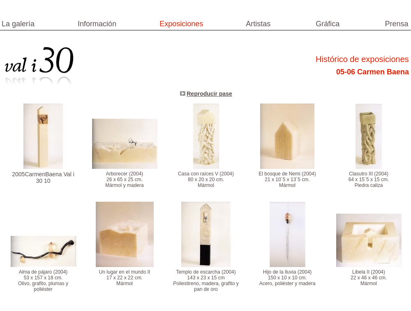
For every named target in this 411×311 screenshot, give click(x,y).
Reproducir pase (209, 93)
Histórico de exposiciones (362, 59)
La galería (18, 24)
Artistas (258, 24)
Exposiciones (181, 24)
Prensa (396, 24)
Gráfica (327, 24)
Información (97, 24)
